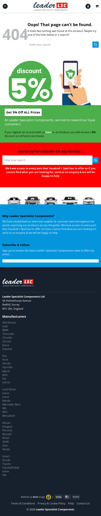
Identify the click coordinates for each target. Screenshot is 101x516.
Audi (5, 326)
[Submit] (95, 44)
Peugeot (7, 426)
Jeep (5, 374)
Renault (7, 434)
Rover (5, 438)
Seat (5, 445)
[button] (5, 6)
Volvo (5, 471)
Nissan (6, 423)
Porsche (7, 430)
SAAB (5, 441)
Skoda (6, 449)
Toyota (6, 464)
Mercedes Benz (11, 404)
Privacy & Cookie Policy (51, 503)
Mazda (6, 400)
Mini (5, 412)
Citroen (6, 341)
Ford (5, 359)
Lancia (6, 382)
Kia (4, 378)
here (48, 132)
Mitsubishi (8, 415)
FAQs (71, 503)
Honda (6, 363)
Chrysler (7, 337)
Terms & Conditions (23, 503)
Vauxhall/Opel (10, 467)
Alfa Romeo (9, 322)
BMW (5, 330)
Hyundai (7, 367)
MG (4, 408)
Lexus (5, 393)
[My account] (88, 6)
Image (39, 496)
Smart (6, 456)
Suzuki (6, 460)
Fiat (4, 356)
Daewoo (7, 349)
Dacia (5, 345)
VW (4, 475)
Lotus (5, 397)
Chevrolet (8, 334)
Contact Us (83, 503)
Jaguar (6, 371)
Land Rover (9, 389)
